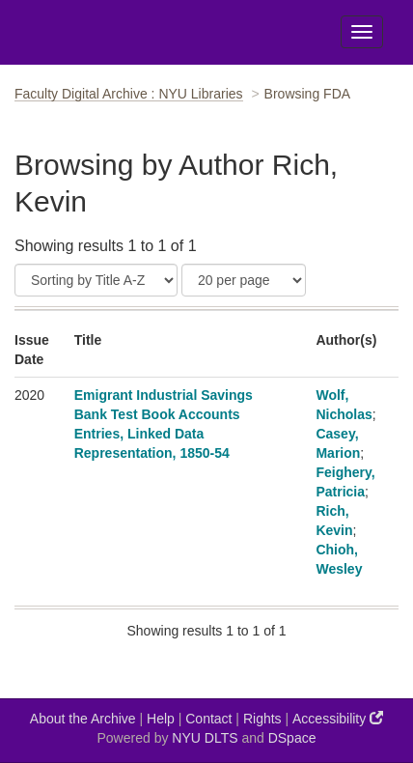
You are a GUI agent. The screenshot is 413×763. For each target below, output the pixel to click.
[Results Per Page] (243, 280)
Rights (262, 718)
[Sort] (96, 280)
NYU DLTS (204, 738)
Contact (208, 718)
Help (161, 718)
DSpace (292, 738)
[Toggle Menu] (362, 31)
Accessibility (337, 718)
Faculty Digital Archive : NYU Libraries (128, 93)
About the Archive (83, 718)
